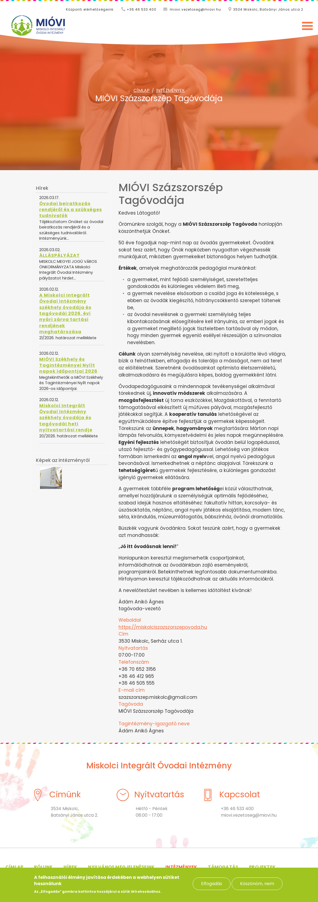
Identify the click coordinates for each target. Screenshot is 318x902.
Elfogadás (211, 884)
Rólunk (43, 867)
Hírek (70, 867)
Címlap (142, 90)
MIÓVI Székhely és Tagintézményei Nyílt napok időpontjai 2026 (68, 365)
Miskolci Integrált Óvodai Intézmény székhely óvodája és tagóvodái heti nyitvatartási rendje (65, 417)
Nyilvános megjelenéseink (121, 867)
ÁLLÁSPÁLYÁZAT (59, 255)
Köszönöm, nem (257, 884)
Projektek (262, 867)
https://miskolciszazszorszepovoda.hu (163, 627)
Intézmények (170, 90)
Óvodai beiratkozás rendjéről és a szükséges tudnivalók (70, 209)
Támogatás (223, 867)
